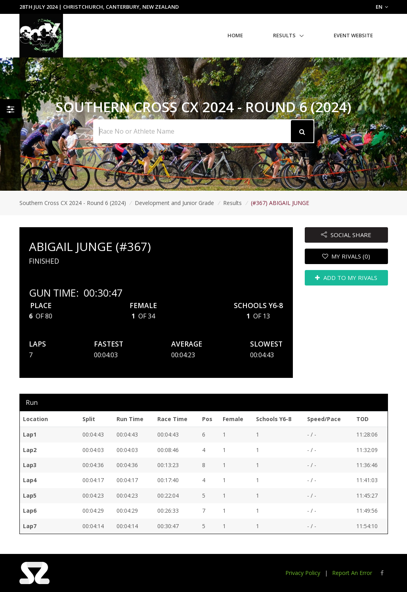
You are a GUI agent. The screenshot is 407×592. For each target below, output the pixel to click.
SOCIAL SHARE (346, 235)
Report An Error (352, 573)
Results (284, 35)
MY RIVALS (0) (346, 256)
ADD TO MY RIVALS (346, 278)
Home (235, 35)
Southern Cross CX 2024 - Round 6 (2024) (72, 203)
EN (382, 6)
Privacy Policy (302, 573)
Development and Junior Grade (174, 203)
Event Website (353, 35)
